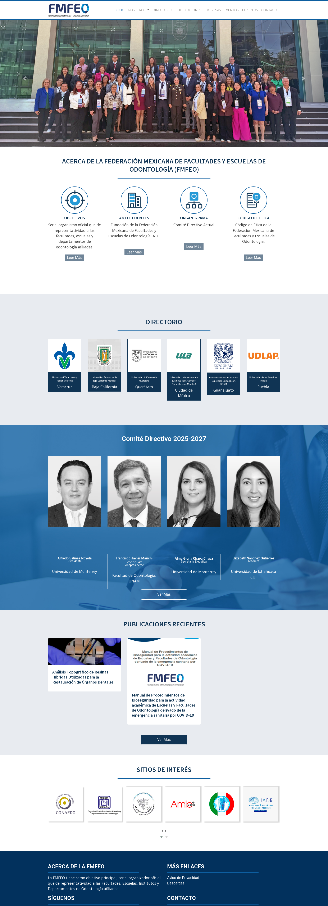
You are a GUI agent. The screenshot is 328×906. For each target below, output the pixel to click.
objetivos (74, 217)
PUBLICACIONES (188, 10)
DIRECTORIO (162, 10)
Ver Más (164, 594)
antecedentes (134, 217)
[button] (24, 78)
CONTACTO (269, 10)
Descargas (175, 883)
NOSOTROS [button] (137, 10)
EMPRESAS (213, 10)
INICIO (120, 9)
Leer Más (74, 258)
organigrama (194, 217)
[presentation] (162, 830)
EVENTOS (231, 10)
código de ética (253, 217)
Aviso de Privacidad (183, 878)
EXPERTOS (250, 10)
